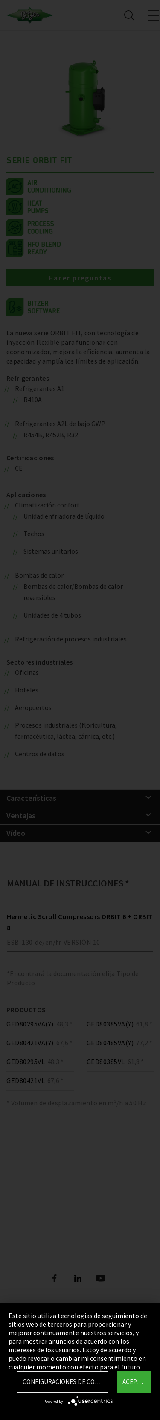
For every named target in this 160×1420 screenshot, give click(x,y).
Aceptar (135, 1382)
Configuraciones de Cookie (65, 1382)
